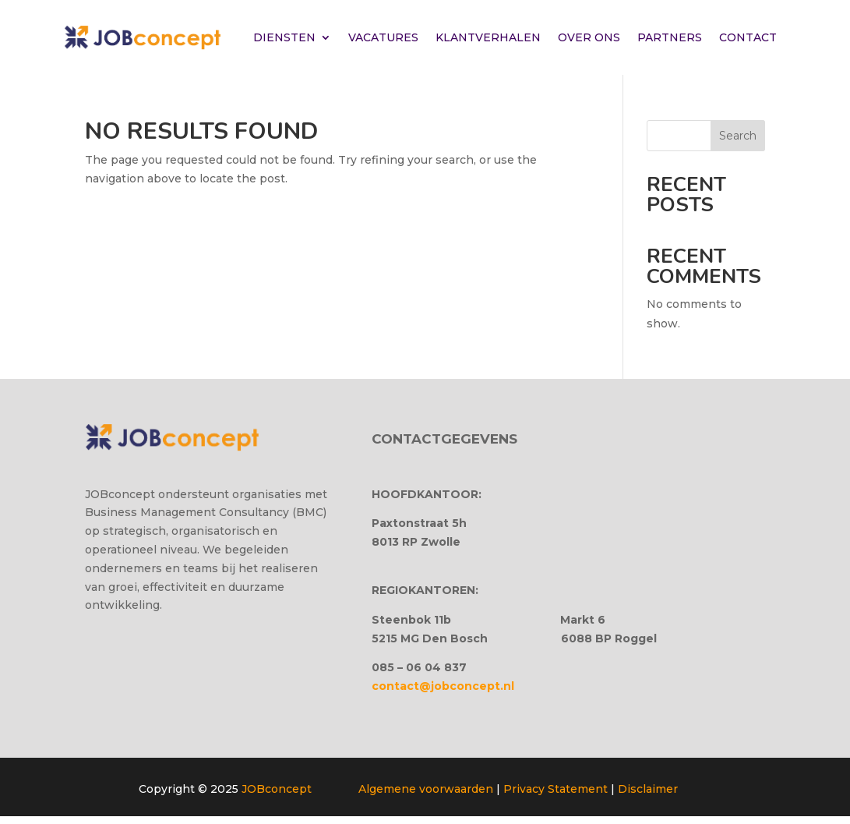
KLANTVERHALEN (488, 37)
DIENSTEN (284, 37)
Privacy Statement (555, 789)
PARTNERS (669, 37)
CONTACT (748, 37)
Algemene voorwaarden (425, 789)
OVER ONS (589, 37)
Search (738, 136)
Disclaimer (648, 789)
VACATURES (383, 37)
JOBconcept (277, 789)
